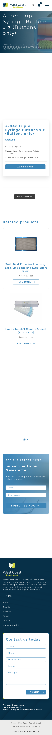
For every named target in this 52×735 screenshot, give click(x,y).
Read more (26, 282)
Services (7, 611)
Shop (5, 602)
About (6, 616)
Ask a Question (24, 197)
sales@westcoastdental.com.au (26, 710)
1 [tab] (24, 439)
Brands (6, 607)
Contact (7, 621)
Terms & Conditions (12, 625)
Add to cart (25, 167)
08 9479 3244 (17, 705)
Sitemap (36, 726)
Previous (13, 439)
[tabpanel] (26, 291)
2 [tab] (27, 439)
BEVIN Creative (31, 731)
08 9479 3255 (14, 707)
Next (38, 439)
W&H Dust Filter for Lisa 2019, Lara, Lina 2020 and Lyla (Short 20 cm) (26, 268)
